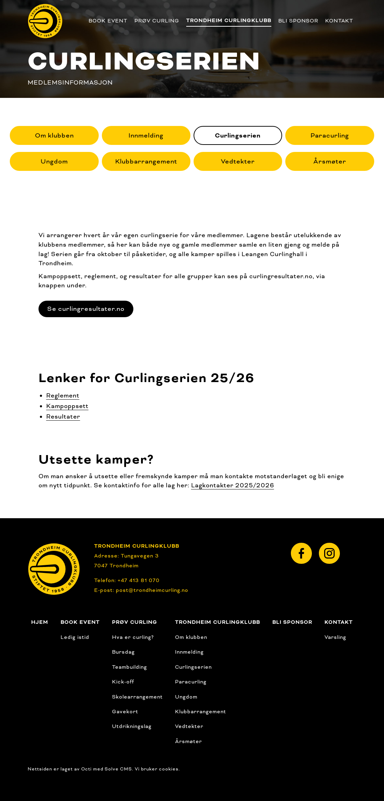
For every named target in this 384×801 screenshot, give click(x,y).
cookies (169, 769)
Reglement (62, 395)
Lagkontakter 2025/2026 (232, 485)
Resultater (63, 416)
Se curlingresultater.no (86, 309)
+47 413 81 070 (139, 580)
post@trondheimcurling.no (152, 590)
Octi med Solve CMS (106, 769)
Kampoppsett (67, 406)
